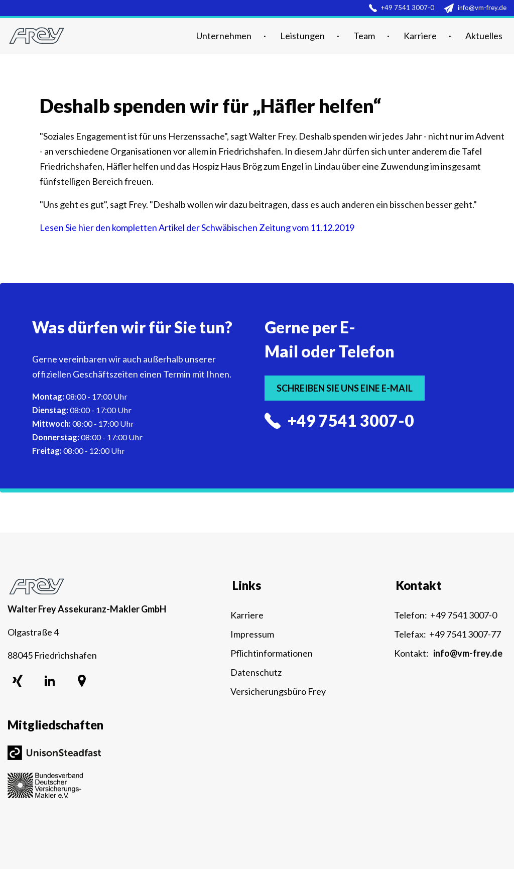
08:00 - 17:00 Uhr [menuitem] (79, 396)
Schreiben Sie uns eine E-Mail (345, 388)
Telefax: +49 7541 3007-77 (447, 634)
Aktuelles (483, 35)
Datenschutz (256, 672)
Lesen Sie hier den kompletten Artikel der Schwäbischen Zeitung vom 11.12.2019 (197, 227)
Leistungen (302, 35)
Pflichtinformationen (271, 653)
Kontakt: (448, 653)
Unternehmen (223, 35)
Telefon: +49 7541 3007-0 (445, 614)
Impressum (252, 634)
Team (364, 35)
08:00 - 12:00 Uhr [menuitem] (78, 450)
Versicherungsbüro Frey (278, 691)
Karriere (420, 35)
